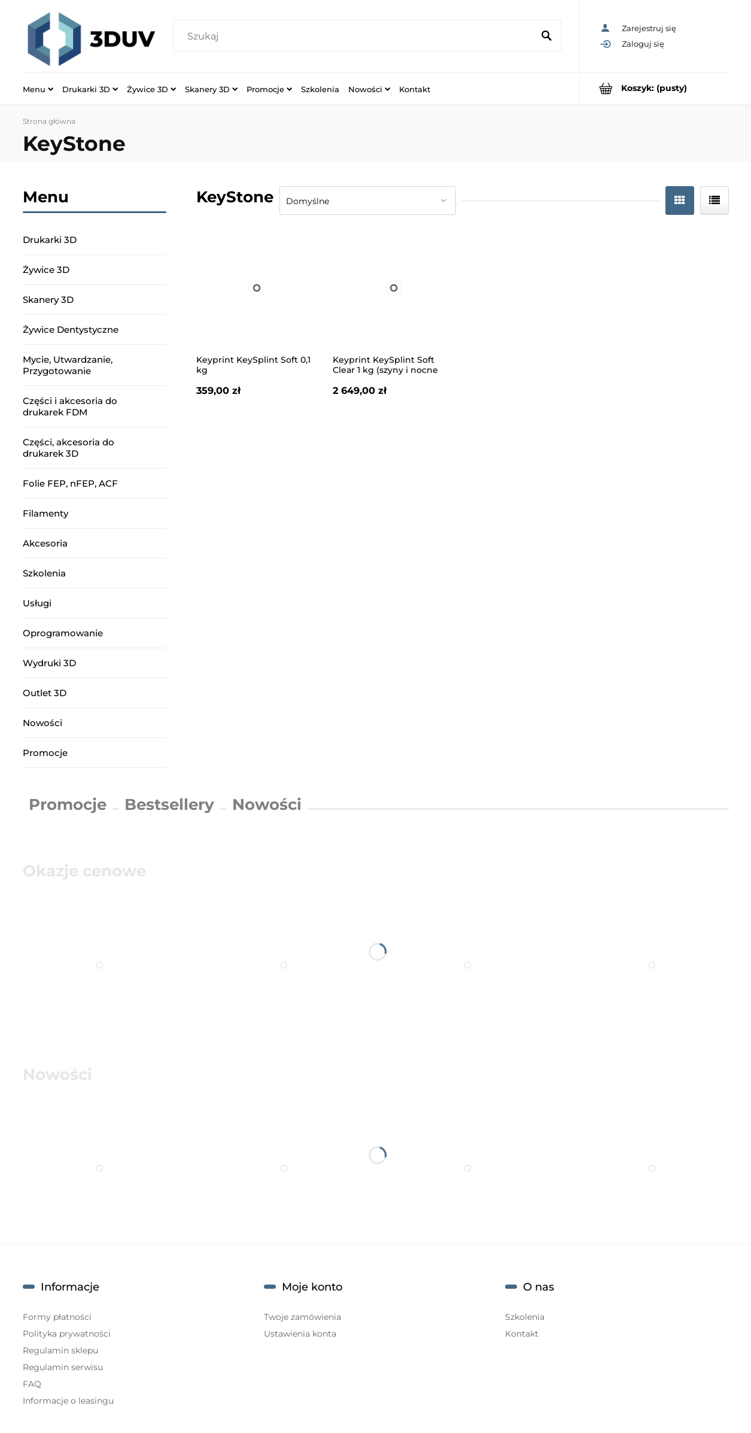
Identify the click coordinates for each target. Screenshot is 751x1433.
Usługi (37, 603)
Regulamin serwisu (63, 1367)
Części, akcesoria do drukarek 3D (68, 447)
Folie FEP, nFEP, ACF (70, 483)
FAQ (32, 1384)
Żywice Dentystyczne (70, 329)
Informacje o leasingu (68, 1400)
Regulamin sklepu (60, 1350)
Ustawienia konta (300, 1333)
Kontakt (522, 1333)
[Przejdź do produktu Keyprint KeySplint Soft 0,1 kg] (257, 288)
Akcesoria (45, 543)
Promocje (45, 752)
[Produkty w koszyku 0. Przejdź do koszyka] (654, 88)
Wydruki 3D (49, 663)
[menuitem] (38, 88)
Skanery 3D (48, 299)
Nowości (42, 722)
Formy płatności (57, 1316)
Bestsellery (169, 804)
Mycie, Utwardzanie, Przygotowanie (68, 365)
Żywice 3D (46, 269)
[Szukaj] (547, 36)
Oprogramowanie (63, 633)
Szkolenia (44, 573)
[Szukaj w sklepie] (355, 36)
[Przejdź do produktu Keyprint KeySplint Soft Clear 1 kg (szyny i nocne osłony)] (394, 288)
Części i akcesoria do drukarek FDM (70, 406)
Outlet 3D (44, 693)
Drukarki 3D (50, 239)
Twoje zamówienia (302, 1316)
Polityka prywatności (67, 1333)
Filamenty (45, 513)
